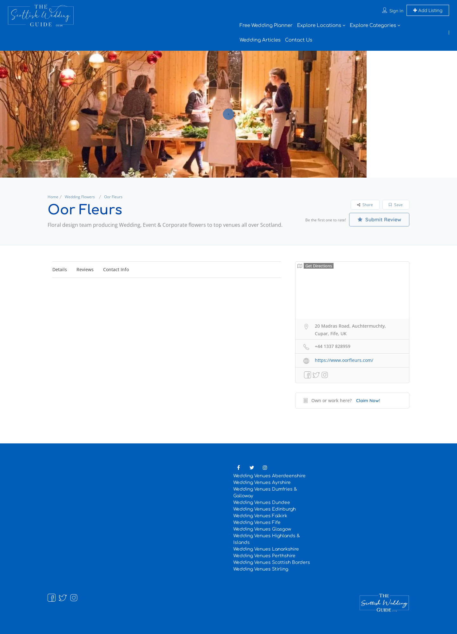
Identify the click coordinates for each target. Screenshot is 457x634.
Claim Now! (368, 400)
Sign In (396, 11)
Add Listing (427, 10)
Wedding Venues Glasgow (262, 529)
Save (396, 204)
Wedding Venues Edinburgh (264, 509)
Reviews (85, 269)
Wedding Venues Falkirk (260, 515)
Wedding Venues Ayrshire (262, 482)
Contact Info (116, 269)
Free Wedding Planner (266, 25)
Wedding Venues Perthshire (264, 555)
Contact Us (298, 40)
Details (59, 269)
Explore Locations (319, 25)
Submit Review (379, 219)
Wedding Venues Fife (257, 522)
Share (365, 204)
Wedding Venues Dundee (261, 502)
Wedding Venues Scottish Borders (271, 562)
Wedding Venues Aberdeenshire (269, 476)
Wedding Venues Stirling (260, 569)
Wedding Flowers (80, 196)
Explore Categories (373, 25)
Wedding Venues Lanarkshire (266, 549)
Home (53, 196)
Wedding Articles (260, 40)
